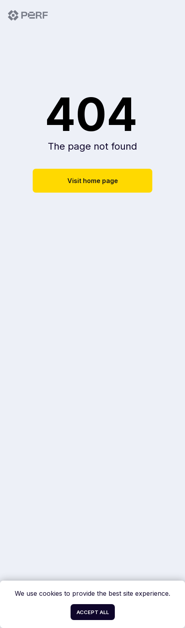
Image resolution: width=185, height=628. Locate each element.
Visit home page (92, 181)
